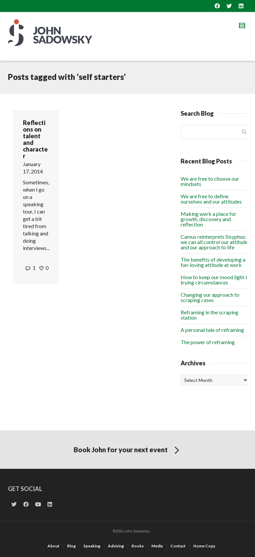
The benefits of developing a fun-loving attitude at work (213, 262)
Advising (116, 545)
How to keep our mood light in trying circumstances (215, 279)
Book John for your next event (128, 450)
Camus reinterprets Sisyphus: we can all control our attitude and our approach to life (214, 241)
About (53, 545)
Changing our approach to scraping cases (210, 297)
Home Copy (204, 545)
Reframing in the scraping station (209, 315)
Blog (71, 545)
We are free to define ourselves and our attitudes (211, 199)
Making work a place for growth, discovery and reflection (208, 219)
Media (157, 545)
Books (137, 545)
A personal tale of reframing (212, 330)
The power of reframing (208, 342)
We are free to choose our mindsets (210, 181)
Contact (178, 545)
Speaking (91, 545)
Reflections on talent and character (35, 139)
